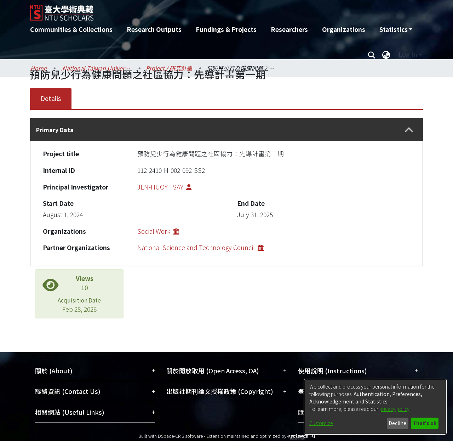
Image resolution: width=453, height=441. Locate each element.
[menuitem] (395, 29)
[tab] (226, 129)
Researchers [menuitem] (289, 29)
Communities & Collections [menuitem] (71, 29)
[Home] (188, 10)
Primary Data (55, 129)
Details (51, 98)
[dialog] (375, 406)
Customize (321, 422)
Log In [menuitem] (407, 54)
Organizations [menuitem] (343, 29)
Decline (397, 422)
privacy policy (394, 408)
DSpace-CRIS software (180, 435)
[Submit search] (371, 54)
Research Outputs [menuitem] (154, 29)
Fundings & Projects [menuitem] (226, 29)
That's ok (424, 422)
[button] (409, 129)
